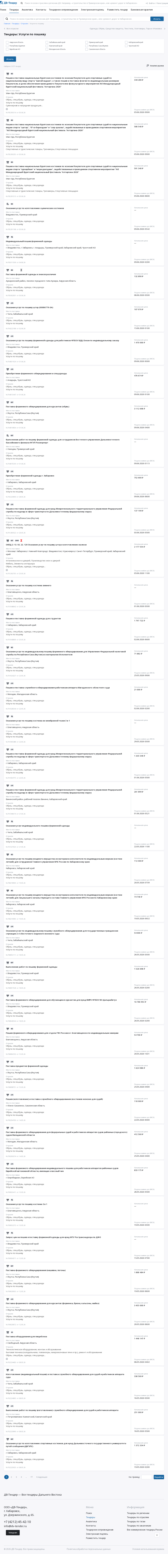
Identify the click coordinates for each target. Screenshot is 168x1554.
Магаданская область (27, 694)
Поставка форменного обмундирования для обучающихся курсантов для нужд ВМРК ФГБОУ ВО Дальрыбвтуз (61, 1000)
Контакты (41, 9)
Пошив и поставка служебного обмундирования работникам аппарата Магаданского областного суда (58, 687)
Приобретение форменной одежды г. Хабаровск (30, 475)
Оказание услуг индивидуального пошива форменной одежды (38, 825)
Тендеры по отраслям (138, 1517)
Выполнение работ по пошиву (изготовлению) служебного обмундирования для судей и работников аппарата (62, 1410)
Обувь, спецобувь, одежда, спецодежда (25, 99)
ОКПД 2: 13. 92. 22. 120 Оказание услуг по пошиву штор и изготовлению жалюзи (46, 544)
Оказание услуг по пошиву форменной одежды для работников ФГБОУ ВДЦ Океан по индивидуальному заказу (62, 340)
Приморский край (28, 214)
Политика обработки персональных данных (89, 1549)
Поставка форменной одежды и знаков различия (31, 274)
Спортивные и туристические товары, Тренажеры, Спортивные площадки (42, 149)
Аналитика (27, 9)
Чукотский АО (89, 247)
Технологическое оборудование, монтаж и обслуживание (33, 1349)
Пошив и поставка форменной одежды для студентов (33, 618)
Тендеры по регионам (138, 1513)
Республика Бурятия (25, 93)
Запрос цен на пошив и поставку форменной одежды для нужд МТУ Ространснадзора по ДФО (53, 1237)
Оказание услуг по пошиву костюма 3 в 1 (26, 1204)
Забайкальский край (23, 314)
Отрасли (9, 97)
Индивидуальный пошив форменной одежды (29, 241)
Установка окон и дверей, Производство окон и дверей (33, 560)
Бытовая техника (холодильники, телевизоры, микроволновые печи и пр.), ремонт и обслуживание (54, 1352)
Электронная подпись (92, 9)
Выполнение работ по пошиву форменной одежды (31, 966)
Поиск (3, 9)
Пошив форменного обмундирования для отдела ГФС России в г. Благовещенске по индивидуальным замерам (62, 1033)
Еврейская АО (27, 1177)
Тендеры (14, 9)
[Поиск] (22, 3)
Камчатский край (43, 1416)
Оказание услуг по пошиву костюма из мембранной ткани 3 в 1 (38, 720)
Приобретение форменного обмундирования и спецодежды (36, 373)
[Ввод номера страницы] (146, 1477)
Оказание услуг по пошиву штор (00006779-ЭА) (29, 307)
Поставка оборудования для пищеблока (26, 1336)
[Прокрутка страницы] (157, 1535)
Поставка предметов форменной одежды (27, 1066)
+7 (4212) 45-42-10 (17, 1522)
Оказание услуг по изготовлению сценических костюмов (35, 208)
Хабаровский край (72, 247)
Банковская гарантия (142, 9)
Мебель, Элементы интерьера (20, 563)
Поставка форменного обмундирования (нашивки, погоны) (36, 1270)
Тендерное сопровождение (63, 9)
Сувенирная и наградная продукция (23, 105)
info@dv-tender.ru (15, 1526)
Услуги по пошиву (14, 102)
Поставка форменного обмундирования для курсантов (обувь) (37, 406)
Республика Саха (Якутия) (27, 413)
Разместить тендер (117, 9)
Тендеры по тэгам (136, 1521)
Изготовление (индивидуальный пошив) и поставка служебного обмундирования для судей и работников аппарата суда (65, 1375)
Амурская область (67, 280)
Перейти (158, 1477)
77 (31, 1477)
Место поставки (13, 91)
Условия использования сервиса (148, 1549)
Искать (157, 19)
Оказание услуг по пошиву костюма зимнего (28, 585)
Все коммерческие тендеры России (144, 1529)
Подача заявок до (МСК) (144, 110)
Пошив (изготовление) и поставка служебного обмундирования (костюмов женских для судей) (54, 1099)
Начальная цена (141, 77)
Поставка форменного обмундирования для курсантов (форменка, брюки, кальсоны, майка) (52, 1303)
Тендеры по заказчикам (139, 1525)
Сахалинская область (35, 1105)
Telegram (12, 1532)
